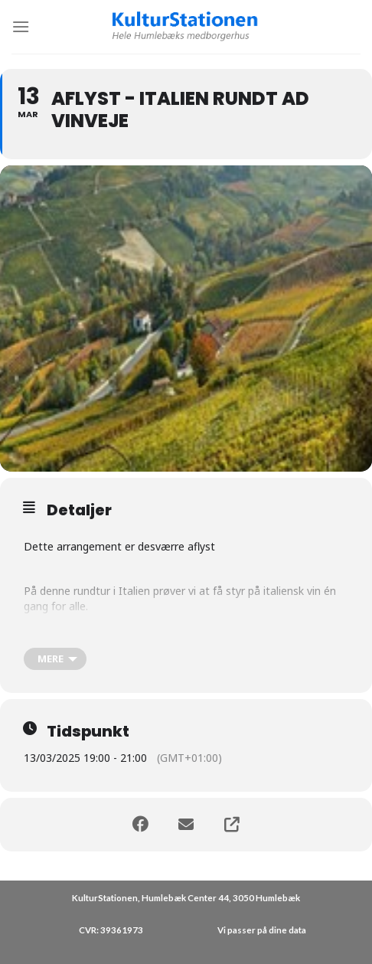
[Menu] (20, 26)
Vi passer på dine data (261, 930)
